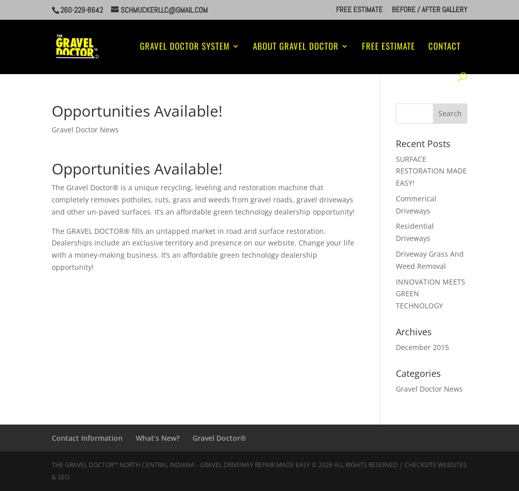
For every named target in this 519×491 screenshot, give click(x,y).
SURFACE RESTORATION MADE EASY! (431, 171)
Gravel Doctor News (85, 129)
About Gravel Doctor (296, 47)
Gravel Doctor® (219, 438)
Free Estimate (359, 10)
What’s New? (157, 438)
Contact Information (87, 438)
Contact (444, 47)
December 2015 (422, 347)
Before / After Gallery (429, 10)
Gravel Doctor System (185, 47)
